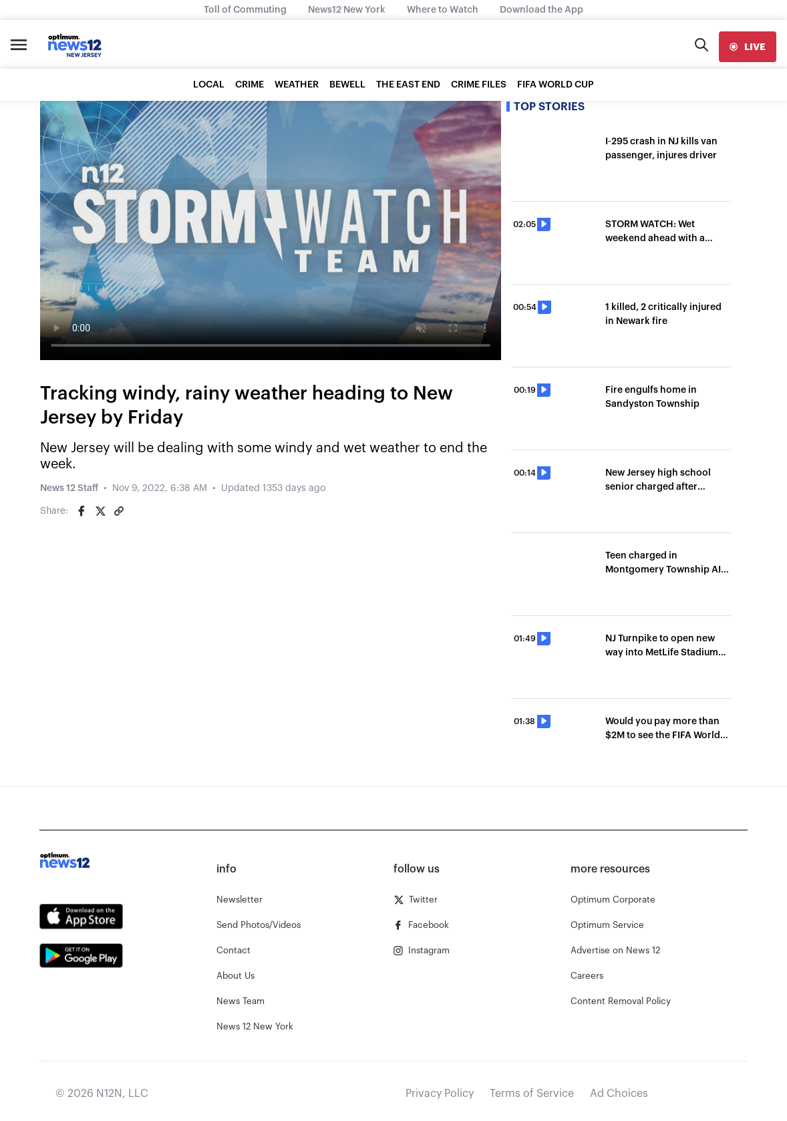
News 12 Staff (69, 488)
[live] (747, 46)
